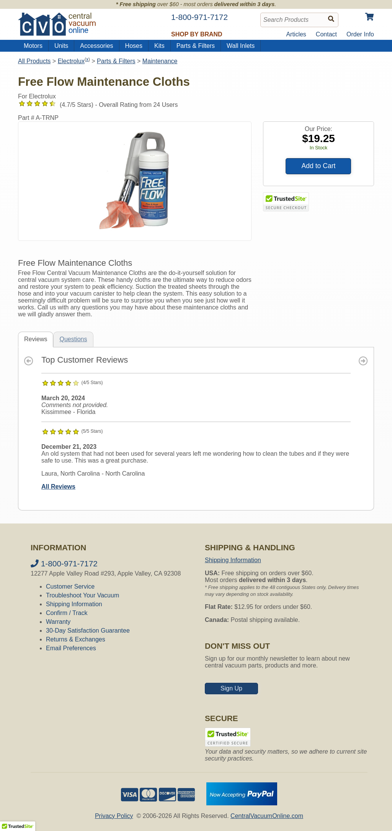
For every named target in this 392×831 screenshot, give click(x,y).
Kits (159, 46)
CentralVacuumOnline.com (266, 816)
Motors (33, 46)
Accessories (96, 46)
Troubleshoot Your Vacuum (82, 595)
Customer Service (70, 586)
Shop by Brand (196, 34)
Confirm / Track (66, 613)
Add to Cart (318, 166)
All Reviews (58, 486)
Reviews (35, 339)
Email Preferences (71, 648)
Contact (326, 34)
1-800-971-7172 (64, 563)
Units (61, 46)
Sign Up (231, 688)
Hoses (133, 46)
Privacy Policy (114, 816)
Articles (296, 34)
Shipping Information (74, 604)
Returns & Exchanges (75, 639)
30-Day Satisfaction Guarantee (88, 630)
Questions (73, 339)
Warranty (58, 621)
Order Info (360, 34)
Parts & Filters (195, 46)
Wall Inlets (241, 46)
